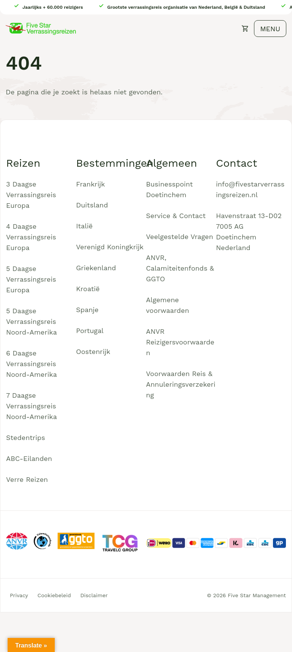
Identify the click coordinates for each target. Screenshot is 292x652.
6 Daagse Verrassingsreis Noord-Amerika (31, 363)
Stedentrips (25, 438)
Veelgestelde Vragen (179, 237)
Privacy (19, 595)
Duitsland (92, 205)
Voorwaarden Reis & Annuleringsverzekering (181, 384)
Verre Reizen (27, 479)
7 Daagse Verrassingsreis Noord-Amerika (31, 406)
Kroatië (88, 289)
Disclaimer (94, 595)
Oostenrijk (93, 351)
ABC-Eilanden (29, 458)
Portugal (89, 331)
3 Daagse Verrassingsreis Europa (31, 194)
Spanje (87, 310)
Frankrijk (90, 184)
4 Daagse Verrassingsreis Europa (31, 237)
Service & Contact (176, 216)
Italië (84, 226)
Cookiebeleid (54, 595)
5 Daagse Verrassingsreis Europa (31, 279)
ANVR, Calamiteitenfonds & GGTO (180, 268)
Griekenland (96, 268)
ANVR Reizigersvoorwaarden (180, 342)
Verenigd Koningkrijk (109, 247)
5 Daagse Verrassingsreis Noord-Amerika (31, 321)
